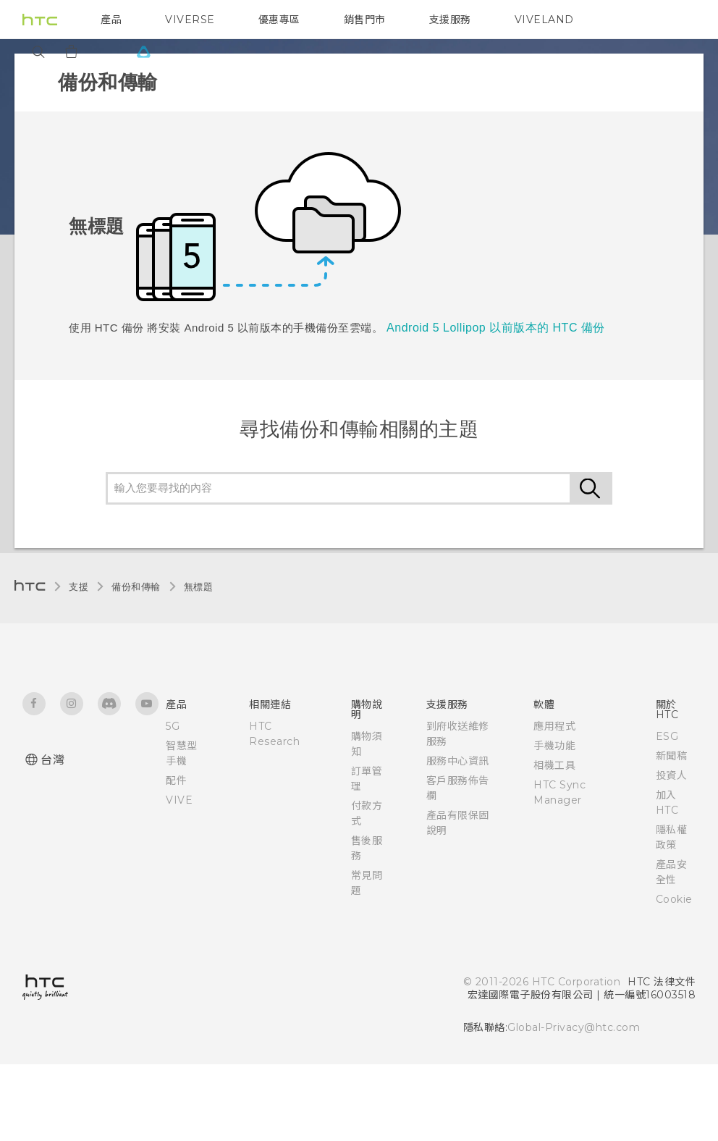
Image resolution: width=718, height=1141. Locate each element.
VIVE (179, 800)
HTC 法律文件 (662, 981)
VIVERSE (190, 19)
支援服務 (450, 19)
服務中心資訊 (457, 760)
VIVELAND (544, 19)
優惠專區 (279, 19)
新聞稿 (672, 755)
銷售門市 (365, 19)
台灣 (52, 760)
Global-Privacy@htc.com (573, 1027)
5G (173, 726)
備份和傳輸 (136, 586)
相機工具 (554, 765)
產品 (111, 19)
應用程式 (554, 726)
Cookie (674, 899)
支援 (78, 586)
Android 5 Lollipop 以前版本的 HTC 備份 (496, 327)
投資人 (672, 775)
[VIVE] (143, 51)
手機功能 (554, 745)
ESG (667, 736)
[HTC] (39, 19)
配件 (176, 780)
